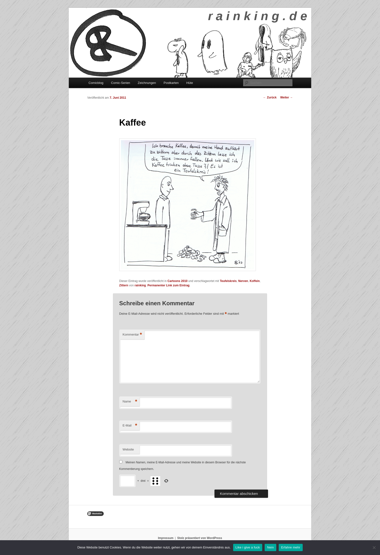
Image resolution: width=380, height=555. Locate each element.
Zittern (123, 285)
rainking (140, 285)
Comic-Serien (120, 83)
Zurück (270, 97)
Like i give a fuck (248, 547)
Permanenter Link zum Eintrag (169, 285)
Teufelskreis (228, 281)
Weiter (286, 97)
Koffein (255, 281)
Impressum (166, 538)
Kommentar (132, 334)
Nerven (243, 281)
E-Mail (130, 425)
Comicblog (95, 83)
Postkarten (171, 83)
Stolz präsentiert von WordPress (199, 538)
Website (128, 449)
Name (130, 401)
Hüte (189, 83)
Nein (270, 547)
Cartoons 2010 (177, 281)
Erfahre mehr (290, 547)
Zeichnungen (147, 83)
